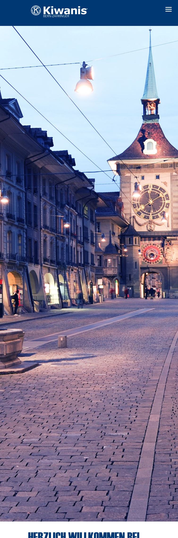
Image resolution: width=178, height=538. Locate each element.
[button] (168, 9)
